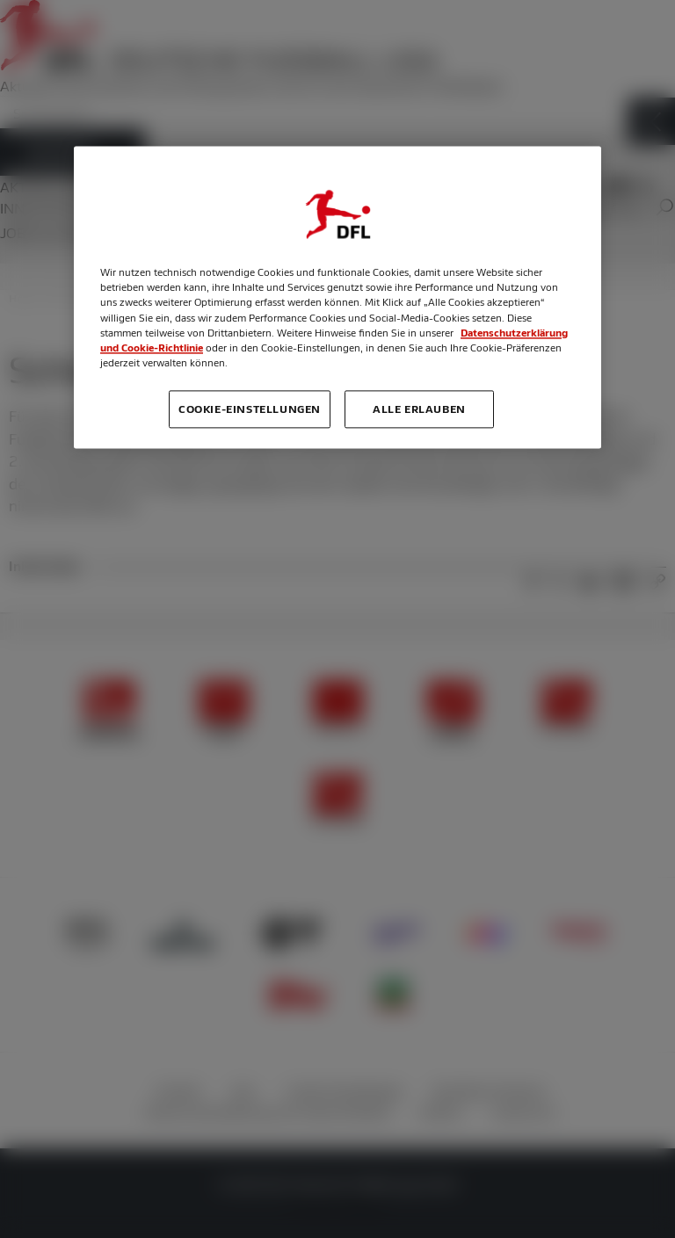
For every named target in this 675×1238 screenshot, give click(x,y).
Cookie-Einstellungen (249, 409)
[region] (337, 297)
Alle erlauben (419, 409)
